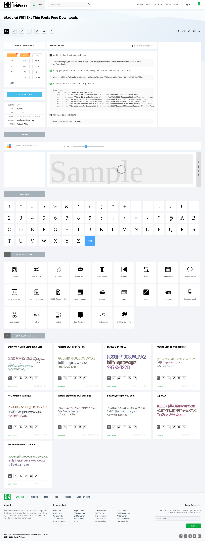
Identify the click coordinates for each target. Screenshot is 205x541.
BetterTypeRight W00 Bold (121, 395)
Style (46, 497)
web (24, 55)
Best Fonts (158, 5)
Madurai (20, 124)
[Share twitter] (188, 31)
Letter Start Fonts (83, 497)
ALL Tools (77, 521)
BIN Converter (79, 516)
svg (37, 55)
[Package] (36, 31)
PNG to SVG (57, 511)
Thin (26, 124)
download (25, 94)
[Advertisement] (179, 84)
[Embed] (31, 378)
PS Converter (122, 516)
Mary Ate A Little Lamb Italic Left (25, 346)
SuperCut (161, 395)
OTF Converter (122, 511)
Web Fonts (20, 497)
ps (25, 72)
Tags (56, 497)
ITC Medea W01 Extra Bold (21, 444)
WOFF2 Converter (123, 513)
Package (67, 497)
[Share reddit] (183, 31)
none (12, 83)
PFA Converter (58, 516)
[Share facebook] (178, 31)
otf (12, 66)
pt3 (12, 72)
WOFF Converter (101, 513)
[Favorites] (14, 31)
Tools (176, 5)
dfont (37, 78)
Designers (34, 497)
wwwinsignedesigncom (25, 120)
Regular (19, 109)
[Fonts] (52, 31)
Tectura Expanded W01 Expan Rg (74, 395)
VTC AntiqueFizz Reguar (20, 395)
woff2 (37, 61)
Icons (148, 5)
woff (24, 61)
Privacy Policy (100, 521)
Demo (168, 5)
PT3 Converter (100, 516)
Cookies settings (123, 521)
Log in (187, 5)
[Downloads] (20, 378)
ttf (12, 55)
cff (37, 72)
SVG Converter (58, 513)
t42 (12, 78)
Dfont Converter (123, 519)
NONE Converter (59, 521)
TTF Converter (100, 511)
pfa (24, 66)
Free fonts (17, 4)
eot (12, 61)
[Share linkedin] (199, 31)
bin (37, 66)
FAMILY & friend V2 (116, 346)
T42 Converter (79, 519)
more (90, 241)
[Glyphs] (29, 31)
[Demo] (21, 31)
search (89, 4)
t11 (24, 78)
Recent (140, 5)
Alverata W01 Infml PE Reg (71, 346)
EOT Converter (79, 513)
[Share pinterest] (194, 31)
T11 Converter (100, 519)
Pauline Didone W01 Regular (171, 346)
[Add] (6, 31)
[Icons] (44, 31)
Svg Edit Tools (79, 511)
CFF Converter (58, 519)
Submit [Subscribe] (193, 526)
